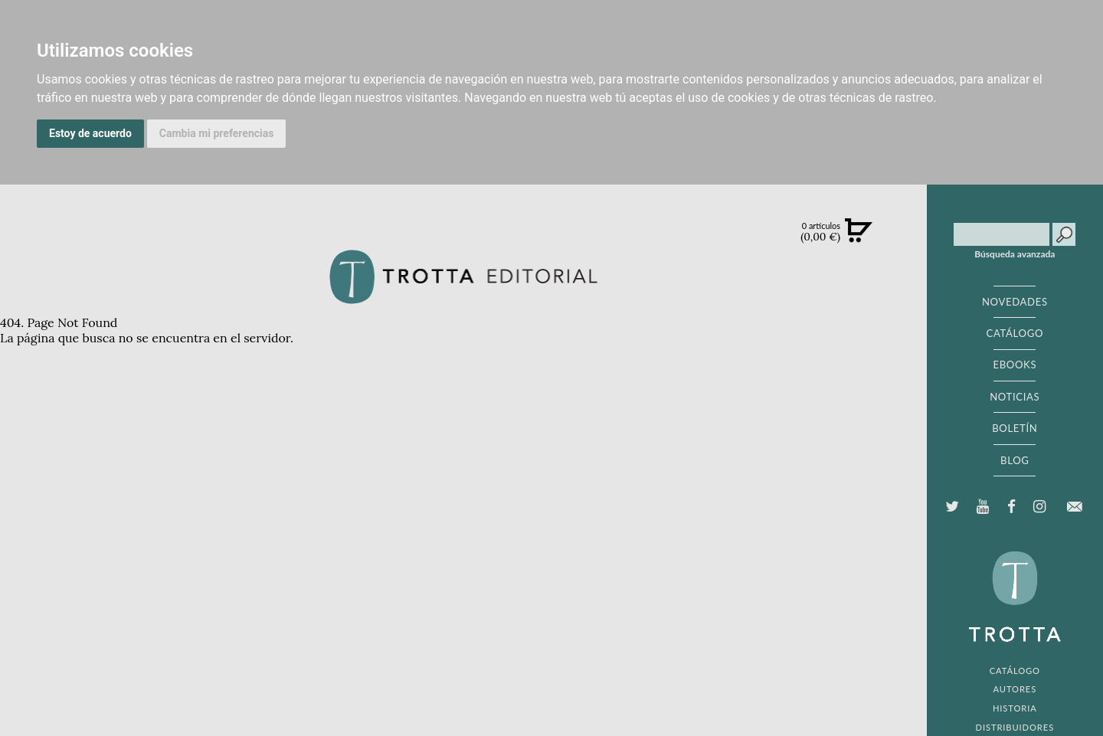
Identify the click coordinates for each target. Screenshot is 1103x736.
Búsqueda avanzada (1014, 254)
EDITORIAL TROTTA (1015, 600)
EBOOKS (1014, 364)
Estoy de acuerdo (90, 133)
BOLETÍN (1014, 428)
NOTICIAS (1014, 397)
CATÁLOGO (1015, 333)
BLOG (1014, 460)
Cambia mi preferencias (216, 133)
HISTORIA (1015, 708)
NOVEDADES (1015, 302)
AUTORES (1014, 689)
